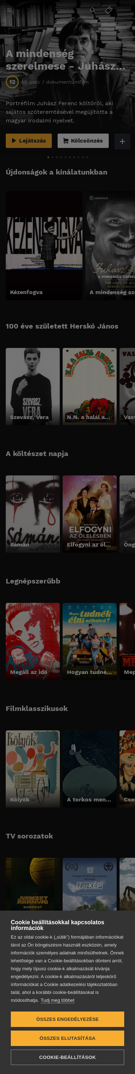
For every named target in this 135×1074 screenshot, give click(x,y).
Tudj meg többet (57, 1000)
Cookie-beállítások (67, 1057)
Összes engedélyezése (67, 1019)
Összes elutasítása (68, 1038)
